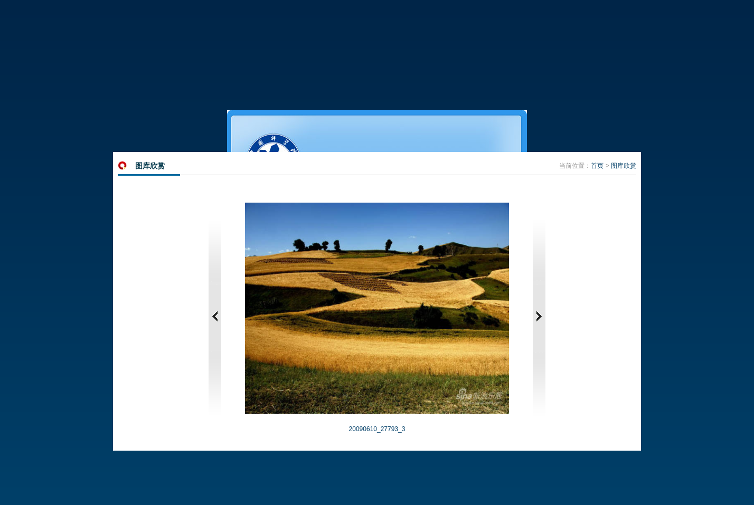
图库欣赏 (623, 165)
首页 (597, 165)
